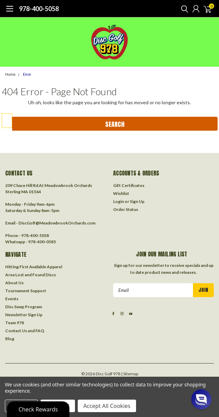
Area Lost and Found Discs (30, 274)
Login (118, 201)
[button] (201, 399)
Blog (9, 338)
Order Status (125, 209)
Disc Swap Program (23, 306)
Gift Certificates (128, 185)
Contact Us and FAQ (24, 330)
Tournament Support (25, 290)
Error (27, 74)
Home (10, 74)
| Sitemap (129, 373)
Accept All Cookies (106, 406)
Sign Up (137, 201)
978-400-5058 (39, 9)
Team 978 (14, 322)
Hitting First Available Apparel (33, 266)
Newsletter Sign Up (23, 314)
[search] (183, 8)
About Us (14, 282)
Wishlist (121, 193)
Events (11, 298)
